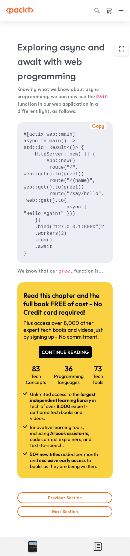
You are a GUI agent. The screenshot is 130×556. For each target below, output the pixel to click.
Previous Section (65, 497)
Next (65, 511)
